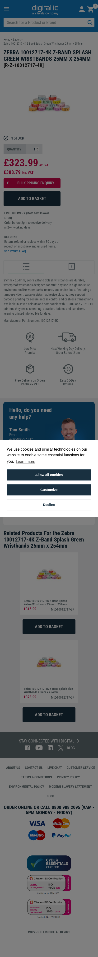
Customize (49, 490)
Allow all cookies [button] (49, 475)
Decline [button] (49, 505)
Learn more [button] (25, 462)
